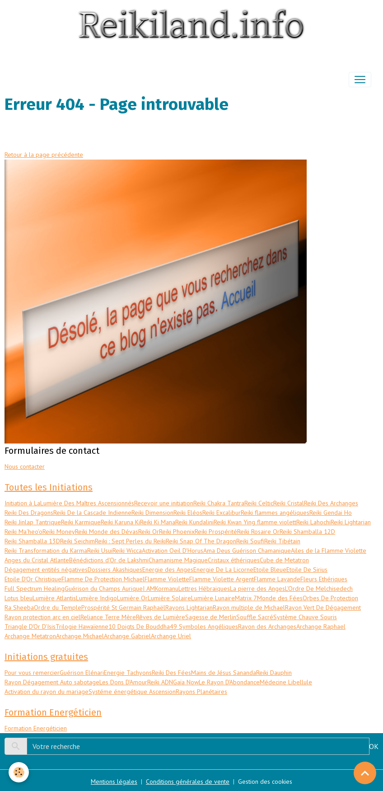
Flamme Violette (167, 579)
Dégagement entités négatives (46, 569)
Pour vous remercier (32, 673)
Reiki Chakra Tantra (218, 503)
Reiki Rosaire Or (258, 531)
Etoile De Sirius (306, 569)
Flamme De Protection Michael (103, 579)
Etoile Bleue (269, 569)
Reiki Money (58, 531)
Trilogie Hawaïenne (82, 626)
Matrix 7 (246, 598)
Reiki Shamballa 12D (307, 531)
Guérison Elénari (82, 673)
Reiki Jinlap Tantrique (33, 522)
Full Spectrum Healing (35, 588)
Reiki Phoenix (177, 531)
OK (373, 746)
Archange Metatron (30, 636)
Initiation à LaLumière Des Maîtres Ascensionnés (69, 503)
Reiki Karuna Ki (120, 522)
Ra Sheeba (19, 607)
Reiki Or (148, 531)
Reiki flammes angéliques (275, 512)
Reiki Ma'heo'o (23, 531)
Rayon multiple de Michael (249, 607)
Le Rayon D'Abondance (229, 682)
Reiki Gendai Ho (330, 512)
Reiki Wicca (127, 550)
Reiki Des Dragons (29, 512)
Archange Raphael (321, 626)
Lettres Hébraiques (204, 588)
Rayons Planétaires (201, 691)
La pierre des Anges (257, 588)
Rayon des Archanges (267, 626)
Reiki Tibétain (282, 541)
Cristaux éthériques (234, 560)
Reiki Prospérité (216, 531)
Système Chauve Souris (305, 617)
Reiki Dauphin (274, 673)
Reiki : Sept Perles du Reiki (130, 541)
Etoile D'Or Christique (33, 579)
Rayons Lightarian (189, 607)
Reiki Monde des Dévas (106, 531)
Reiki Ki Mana (157, 522)
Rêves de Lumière (160, 617)
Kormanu (166, 588)
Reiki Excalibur (221, 512)
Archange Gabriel (127, 636)
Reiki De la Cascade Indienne (92, 512)
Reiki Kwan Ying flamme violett (255, 522)
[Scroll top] (365, 773)
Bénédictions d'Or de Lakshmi (109, 560)
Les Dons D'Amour (123, 682)
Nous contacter (25, 466)
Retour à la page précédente (44, 155)
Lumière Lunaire (213, 598)
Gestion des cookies (265, 781)
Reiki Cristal (288, 503)
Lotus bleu (19, 598)
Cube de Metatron (284, 560)
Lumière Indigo (96, 598)
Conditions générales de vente (187, 781)
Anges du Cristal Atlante (37, 560)
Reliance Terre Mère (108, 617)
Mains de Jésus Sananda (223, 673)
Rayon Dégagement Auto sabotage (52, 682)
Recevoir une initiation (163, 503)
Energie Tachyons (128, 673)
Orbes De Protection (330, 598)
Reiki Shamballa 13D (32, 541)
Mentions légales (114, 781)
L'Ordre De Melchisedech (319, 588)
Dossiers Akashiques (115, 569)
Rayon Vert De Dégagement (323, 607)
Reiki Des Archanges (331, 503)
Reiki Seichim (77, 541)
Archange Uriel (171, 636)
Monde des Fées (280, 598)
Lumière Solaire (169, 598)
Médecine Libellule (286, 682)
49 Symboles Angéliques (204, 626)
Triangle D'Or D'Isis (30, 626)
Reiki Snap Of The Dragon (201, 541)
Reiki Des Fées (171, 673)
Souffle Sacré (254, 617)
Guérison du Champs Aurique (104, 588)
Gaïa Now (186, 682)
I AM (149, 588)
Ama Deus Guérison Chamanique (247, 550)
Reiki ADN (160, 682)
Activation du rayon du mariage (47, 691)
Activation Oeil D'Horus (172, 550)
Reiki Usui (99, 550)
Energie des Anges (167, 569)
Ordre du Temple (57, 607)
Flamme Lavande (277, 579)
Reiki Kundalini (194, 522)
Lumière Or (132, 598)
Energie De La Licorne (223, 569)
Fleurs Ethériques (323, 579)
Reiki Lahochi (313, 522)
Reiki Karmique (81, 522)
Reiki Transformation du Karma (46, 550)
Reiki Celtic (258, 503)
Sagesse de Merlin (210, 617)
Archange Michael (80, 636)
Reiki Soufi (250, 541)
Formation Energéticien (36, 728)
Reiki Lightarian (351, 522)
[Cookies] (19, 772)
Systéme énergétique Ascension (132, 691)
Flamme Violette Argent (221, 579)
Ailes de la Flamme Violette (328, 550)
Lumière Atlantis (54, 598)
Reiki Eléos (187, 512)
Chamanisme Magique (178, 560)
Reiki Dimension (152, 512)
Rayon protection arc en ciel (42, 617)
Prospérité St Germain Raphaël (123, 607)
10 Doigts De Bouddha (139, 626)
